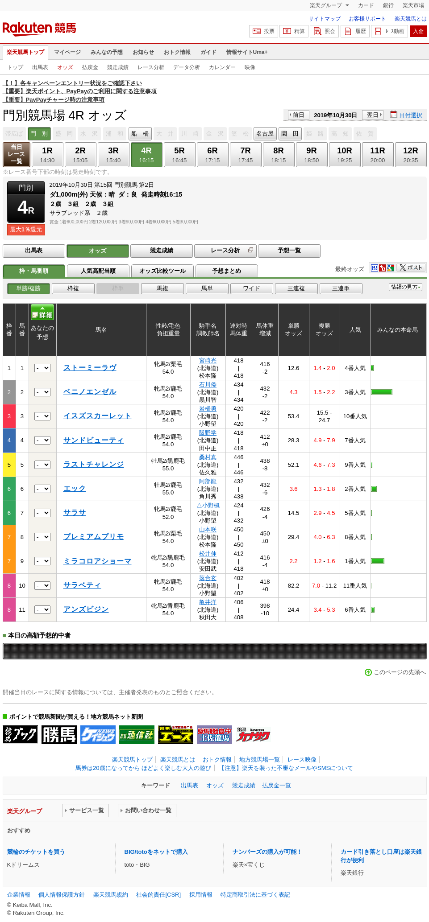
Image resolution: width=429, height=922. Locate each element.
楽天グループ (326, 5)
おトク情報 (177, 52)
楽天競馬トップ (25, 52)
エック (74, 488)
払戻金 (90, 67)
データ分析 (186, 67)
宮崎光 (208, 360)
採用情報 (200, 894)
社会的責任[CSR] (158, 894)
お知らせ (143, 52)
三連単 (341, 288)
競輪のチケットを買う (36, 851)
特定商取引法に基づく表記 (255, 894)
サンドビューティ (93, 440)
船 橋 (140, 133)
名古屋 (265, 133)
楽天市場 (413, 5)
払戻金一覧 (276, 785)
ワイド (251, 288)
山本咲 (208, 529)
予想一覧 (289, 250)
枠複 (73, 288)
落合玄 (208, 578)
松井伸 (208, 553)
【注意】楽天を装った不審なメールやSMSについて (286, 768)
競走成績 (118, 67)
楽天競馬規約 (110, 894)
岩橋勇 (208, 408)
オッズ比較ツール (162, 271)
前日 (298, 114)
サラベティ (82, 585)
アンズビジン (86, 609)
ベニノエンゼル (90, 391)
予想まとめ (226, 271)
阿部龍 (208, 481)
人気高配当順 (98, 271)
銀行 (388, 5)
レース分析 (150, 67)
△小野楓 (208, 505)
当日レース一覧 (16, 154)
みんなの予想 (107, 52)
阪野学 (208, 432)
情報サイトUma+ (247, 52)
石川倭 (208, 384)
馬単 (207, 288)
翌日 (373, 114)
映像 (250, 67)
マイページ (67, 52)
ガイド (208, 52)
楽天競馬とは (411, 19)
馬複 (162, 288)
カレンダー (222, 67)
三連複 (296, 288)
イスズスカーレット (97, 416)
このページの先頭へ (400, 672)
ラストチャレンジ (93, 464)
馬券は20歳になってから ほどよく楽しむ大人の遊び (143, 768)
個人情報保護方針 (61, 894)
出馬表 (40, 67)
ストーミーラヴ (90, 367)
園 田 (290, 133)
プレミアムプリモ (93, 536)
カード (366, 5)
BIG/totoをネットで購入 (156, 851)
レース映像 (302, 759)
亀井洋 (208, 602)
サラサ (74, 512)
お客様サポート (367, 19)
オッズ (65, 67)
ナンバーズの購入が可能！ (267, 851)
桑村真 (208, 457)
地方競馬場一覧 (259, 759)
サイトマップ (324, 19)
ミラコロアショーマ (97, 561)
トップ (15, 67)
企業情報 (18, 894)
